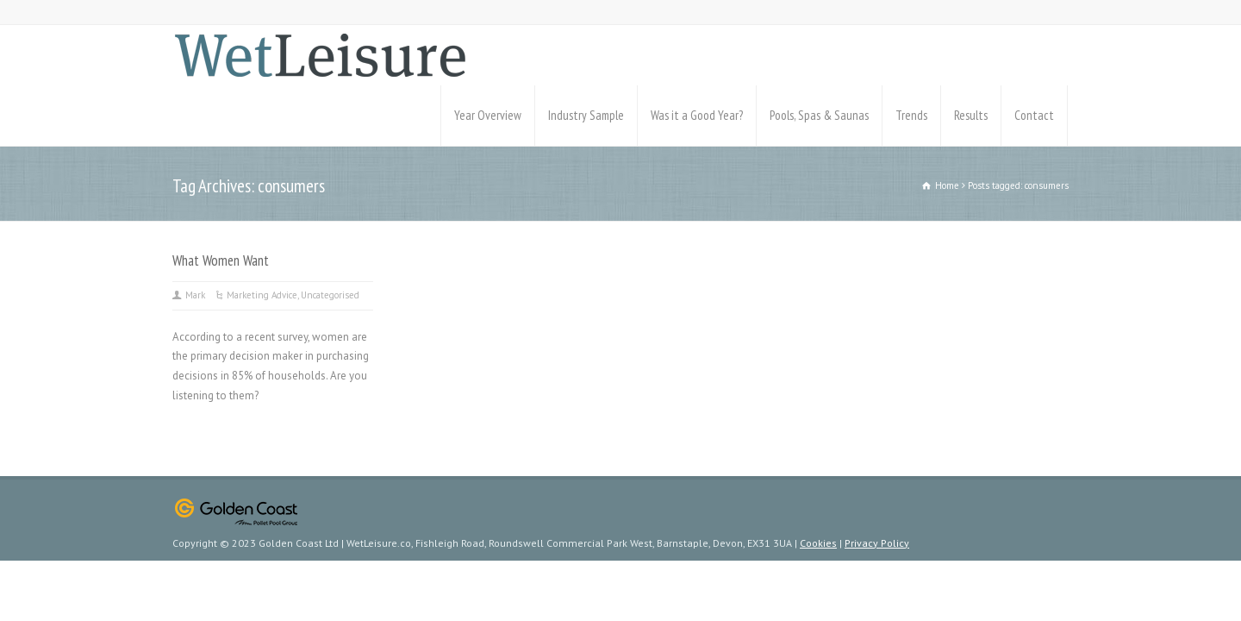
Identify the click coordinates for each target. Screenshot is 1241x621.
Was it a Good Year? (697, 115)
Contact (1034, 115)
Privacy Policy (877, 542)
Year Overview (487, 115)
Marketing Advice (262, 295)
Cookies (818, 542)
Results (971, 115)
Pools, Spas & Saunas (819, 115)
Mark (195, 295)
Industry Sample (586, 115)
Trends (911, 115)
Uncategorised (330, 295)
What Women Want (220, 260)
